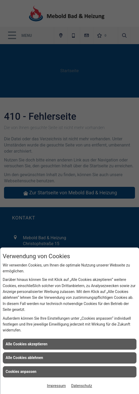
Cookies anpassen (21, 371)
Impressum (56, 386)
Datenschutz (81, 386)
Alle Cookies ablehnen (24, 358)
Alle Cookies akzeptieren (26, 344)
